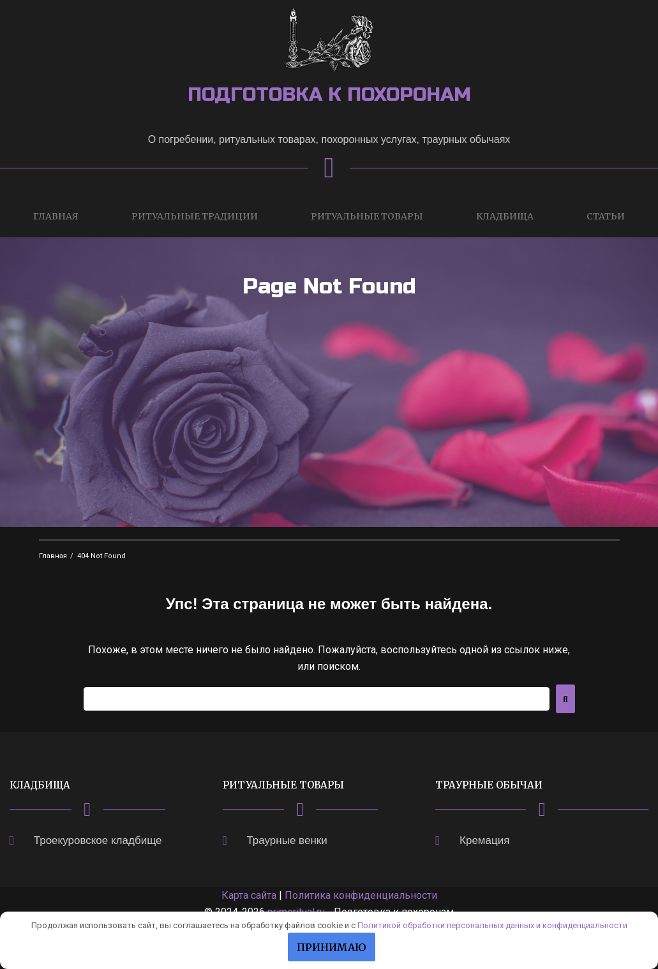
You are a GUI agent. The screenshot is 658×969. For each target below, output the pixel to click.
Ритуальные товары (367, 216)
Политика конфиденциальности (361, 895)
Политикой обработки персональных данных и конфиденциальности (492, 925)
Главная (56, 216)
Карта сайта (248, 895)
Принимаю (331, 947)
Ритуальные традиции (194, 216)
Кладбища (505, 216)
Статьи (606, 216)
